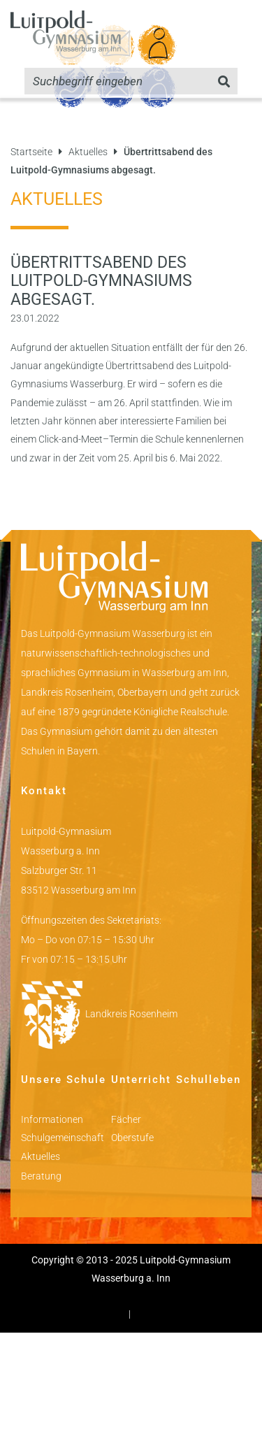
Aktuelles (88, 151)
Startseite (31, 151)
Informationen (52, 1119)
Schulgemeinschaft (62, 1137)
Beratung (41, 1176)
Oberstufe (132, 1137)
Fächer (126, 1119)
